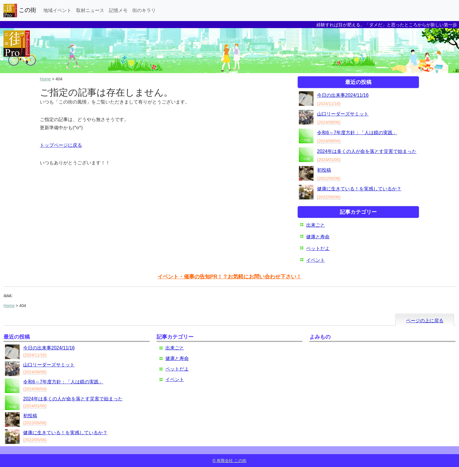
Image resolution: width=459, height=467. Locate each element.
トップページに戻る (61, 145)
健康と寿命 (318, 236)
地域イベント (57, 10)
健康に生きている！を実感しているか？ (359, 188)
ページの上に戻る (424, 320)
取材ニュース (90, 10)
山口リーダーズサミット (343, 113)
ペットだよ (318, 248)
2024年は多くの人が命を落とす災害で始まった (367, 151)
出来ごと (315, 225)
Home (45, 79)
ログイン (445, 450)
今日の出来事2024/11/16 (343, 95)
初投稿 (324, 170)
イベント (315, 260)
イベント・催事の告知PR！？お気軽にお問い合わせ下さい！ (229, 277)
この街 (20, 10)
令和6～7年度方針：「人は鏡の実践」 (357, 132)
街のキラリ (144, 10)
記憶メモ (118, 10)
